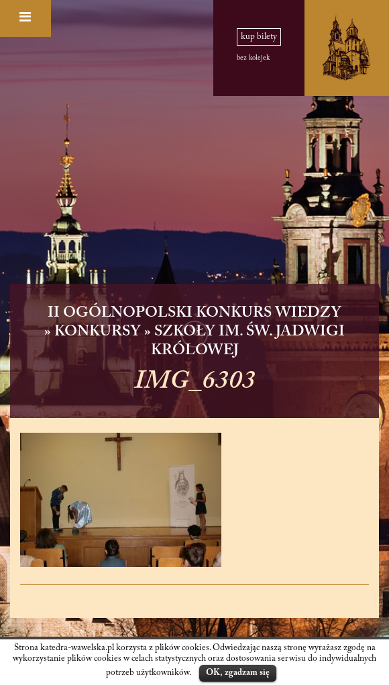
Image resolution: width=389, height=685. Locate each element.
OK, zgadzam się (238, 672)
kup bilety (259, 37)
